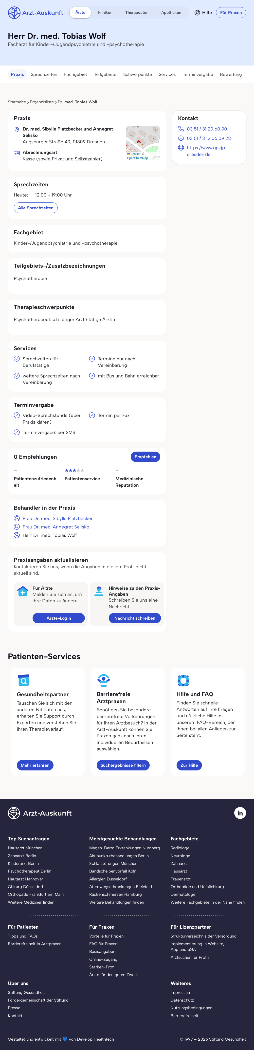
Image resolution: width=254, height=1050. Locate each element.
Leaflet (133, 154)
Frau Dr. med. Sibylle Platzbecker (58, 518)
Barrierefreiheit (184, 1015)
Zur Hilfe (189, 765)
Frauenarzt (181, 878)
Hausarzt (179, 871)
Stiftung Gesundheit (26, 992)
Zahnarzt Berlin (22, 855)
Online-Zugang (103, 959)
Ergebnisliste (42, 101)
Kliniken (105, 12)
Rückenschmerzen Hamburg (115, 894)
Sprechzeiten (44, 74)
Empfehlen (145, 456)
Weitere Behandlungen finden (116, 902)
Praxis (17, 74)
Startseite (17, 101)
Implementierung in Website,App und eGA (197, 946)
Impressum (181, 992)
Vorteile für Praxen (106, 936)
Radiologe (180, 847)
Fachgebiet (75, 74)
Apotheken (171, 12)
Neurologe (180, 855)
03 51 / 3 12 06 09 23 (209, 138)
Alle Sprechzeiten (36, 207)
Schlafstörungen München (113, 863)
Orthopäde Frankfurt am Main (36, 894)
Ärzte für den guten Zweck (114, 974)
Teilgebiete (105, 74)
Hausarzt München (25, 847)
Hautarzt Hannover (25, 878)
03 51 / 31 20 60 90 (207, 129)
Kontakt (15, 1015)
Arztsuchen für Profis (190, 957)
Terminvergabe (198, 74)
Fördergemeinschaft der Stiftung (38, 1000)
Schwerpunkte (137, 74)
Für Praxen (231, 12)
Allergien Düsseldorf (108, 878)
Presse (14, 1007)
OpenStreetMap (137, 158)
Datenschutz (182, 1000)
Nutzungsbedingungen (191, 1007)
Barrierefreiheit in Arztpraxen (34, 943)
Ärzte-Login (59, 618)
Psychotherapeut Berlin (29, 871)
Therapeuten (136, 12)
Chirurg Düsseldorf (25, 886)
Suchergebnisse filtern (123, 765)
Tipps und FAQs (23, 936)
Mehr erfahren (35, 765)
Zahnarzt (179, 863)
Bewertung (231, 74)
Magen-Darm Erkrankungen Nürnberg (124, 847)
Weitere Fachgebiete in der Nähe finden (208, 902)
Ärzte (80, 12)
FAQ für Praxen (103, 943)
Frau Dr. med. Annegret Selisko (56, 527)
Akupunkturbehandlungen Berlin (119, 855)
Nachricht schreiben (134, 618)
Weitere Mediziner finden (31, 902)
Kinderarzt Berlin (23, 863)
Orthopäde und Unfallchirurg (197, 886)
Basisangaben (102, 951)
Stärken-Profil (102, 966)
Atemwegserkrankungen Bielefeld (120, 886)
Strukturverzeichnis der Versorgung (203, 936)
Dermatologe (183, 894)
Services (167, 74)
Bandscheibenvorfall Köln (112, 871)
